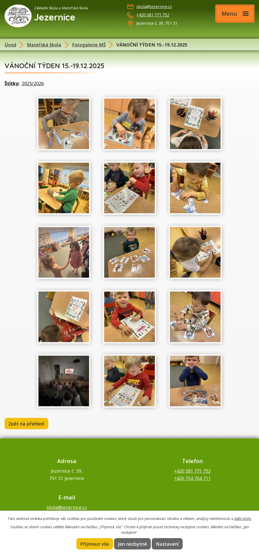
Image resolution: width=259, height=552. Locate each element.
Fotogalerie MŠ (89, 45)
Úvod (10, 45)
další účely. (243, 518)
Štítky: (12, 83)
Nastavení (167, 543)
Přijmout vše (95, 543)
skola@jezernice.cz (154, 6)
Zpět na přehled (27, 423)
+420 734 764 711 (192, 478)
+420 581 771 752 (152, 15)
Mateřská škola (44, 45)
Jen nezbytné (132, 543)
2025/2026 (33, 83)
